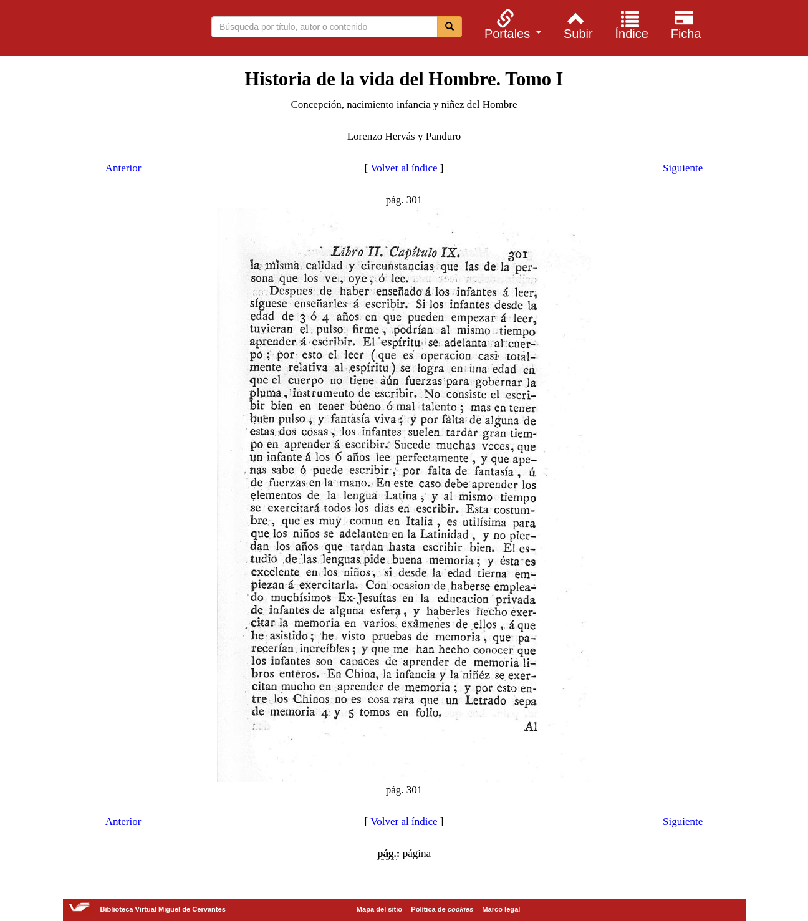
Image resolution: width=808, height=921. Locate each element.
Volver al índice (403, 168)
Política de (442, 909)
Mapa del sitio (379, 909)
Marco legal (501, 909)
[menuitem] (511, 24)
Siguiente (683, 168)
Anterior (123, 168)
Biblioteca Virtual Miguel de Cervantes (94, 29)
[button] (511, 24)
